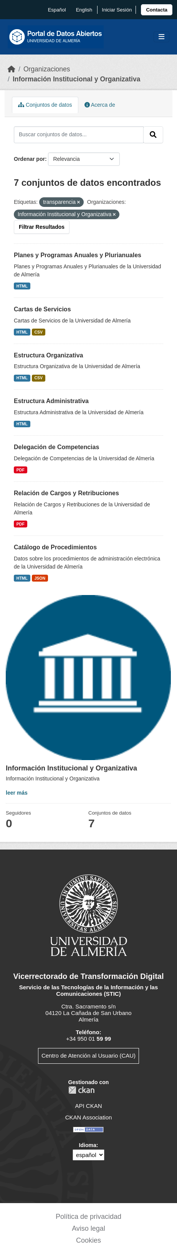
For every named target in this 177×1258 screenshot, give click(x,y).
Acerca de (99, 105)
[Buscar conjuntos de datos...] (79, 134)
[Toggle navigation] (161, 37)
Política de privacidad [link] (88, 1216)
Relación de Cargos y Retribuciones (66, 493)
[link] (156, 9)
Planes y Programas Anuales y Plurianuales (77, 255)
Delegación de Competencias (56, 447)
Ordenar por (29, 159)
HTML (22, 286)
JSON (40, 578)
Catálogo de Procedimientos (55, 547)
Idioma (87, 1145)
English (84, 10)
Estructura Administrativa (51, 401)
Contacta (156, 10)
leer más (17, 793)
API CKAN (88, 1106)
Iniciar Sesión (117, 10)
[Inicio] (11, 69)
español (57, 10)
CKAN (81, 1090)
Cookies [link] (88, 1240)
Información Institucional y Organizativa (77, 79)
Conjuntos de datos (45, 105)
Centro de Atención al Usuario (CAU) (88, 1055)
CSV (39, 332)
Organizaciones (46, 69)
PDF (21, 470)
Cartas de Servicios (42, 309)
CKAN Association (88, 1117)
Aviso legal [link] (88, 1228)
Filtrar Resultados (42, 227)
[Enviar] (153, 134)
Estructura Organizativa (48, 355)
